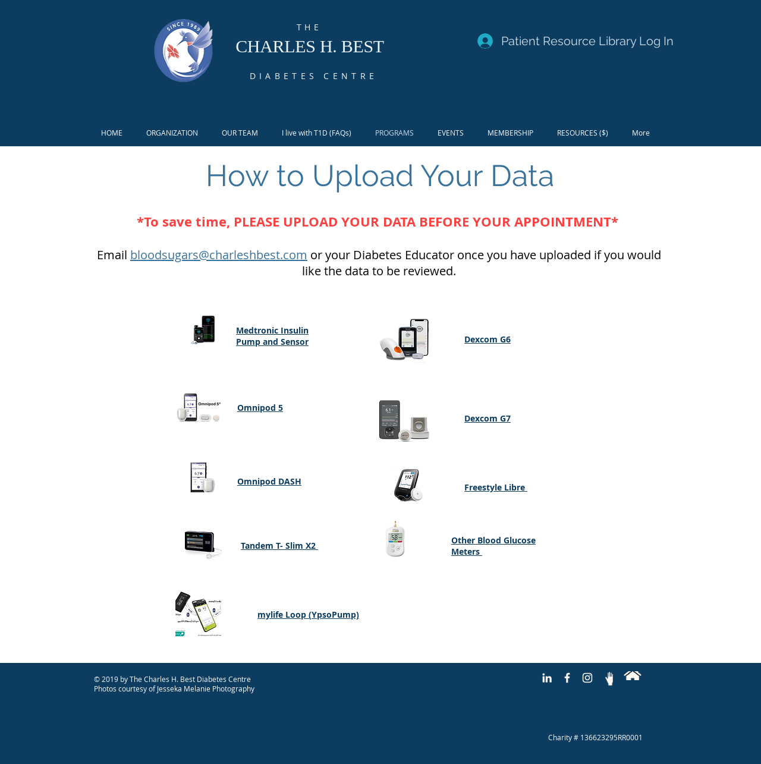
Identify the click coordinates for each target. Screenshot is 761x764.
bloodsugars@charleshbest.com (218, 255)
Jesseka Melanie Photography (205, 688)
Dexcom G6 (487, 339)
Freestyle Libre (495, 487)
